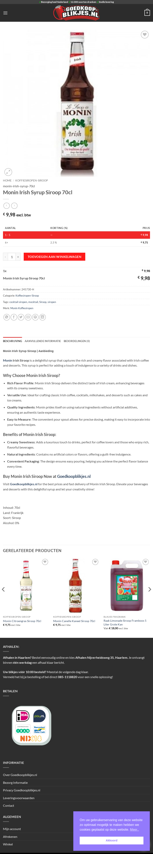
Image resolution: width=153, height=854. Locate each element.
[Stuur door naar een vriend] (28, 317)
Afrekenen (10, 836)
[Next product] (6, 206)
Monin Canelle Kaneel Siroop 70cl (74, 621)
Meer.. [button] (134, 829)
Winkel (8, 844)
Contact (8, 805)
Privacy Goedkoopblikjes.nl (21, 790)
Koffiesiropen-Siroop (31, 180)
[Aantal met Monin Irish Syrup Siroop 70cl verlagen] (5, 257)
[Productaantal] (12, 257)
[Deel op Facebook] (14, 317)
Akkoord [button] (111, 840)
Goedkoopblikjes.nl (74, 476)
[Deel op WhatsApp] (6, 317)
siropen (52, 302)
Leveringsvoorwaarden (18, 798)
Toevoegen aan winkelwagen (54, 256)
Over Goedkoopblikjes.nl (20, 775)
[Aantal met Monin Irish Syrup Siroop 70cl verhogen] (18, 257)
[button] (5, 13)
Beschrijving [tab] (12, 341)
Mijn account (12, 829)
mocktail (33, 302)
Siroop (42, 302)
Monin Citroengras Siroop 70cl (22, 621)
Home (7, 180)
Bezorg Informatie (15, 782)
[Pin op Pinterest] (35, 317)
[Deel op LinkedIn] (42, 317)
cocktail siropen (18, 302)
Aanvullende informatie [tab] (43, 341)
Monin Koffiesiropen (21, 308)
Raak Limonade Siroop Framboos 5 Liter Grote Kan (125, 622)
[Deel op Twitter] (21, 317)
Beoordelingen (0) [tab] (77, 341)
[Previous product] (14, 206)
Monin (8, 360)
